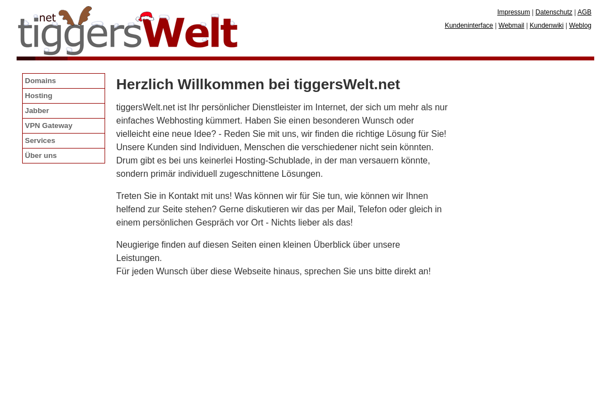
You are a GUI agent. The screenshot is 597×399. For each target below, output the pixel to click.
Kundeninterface (469, 25)
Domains (40, 80)
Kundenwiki (546, 25)
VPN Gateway (48, 125)
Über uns (41, 155)
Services (40, 140)
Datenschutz (554, 12)
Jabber (37, 110)
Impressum (513, 12)
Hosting (39, 95)
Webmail (511, 25)
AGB (584, 12)
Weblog (580, 25)
